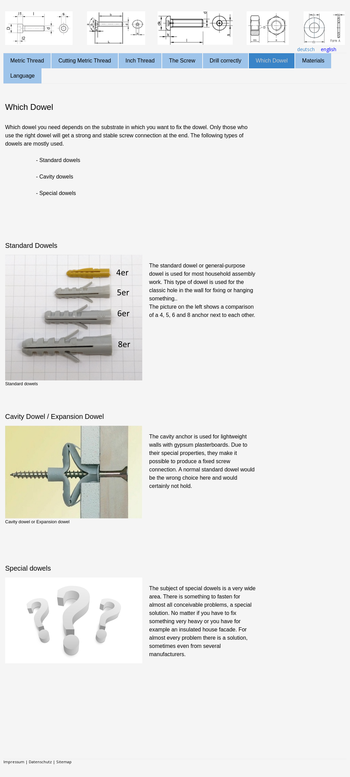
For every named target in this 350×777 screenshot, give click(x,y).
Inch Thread (140, 61)
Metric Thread (27, 61)
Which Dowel (272, 61)
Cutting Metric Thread (84, 61)
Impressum (13, 761)
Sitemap (64, 761)
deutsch (306, 49)
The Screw (182, 61)
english (328, 49)
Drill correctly (225, 61)
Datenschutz (40, 761)
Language (22, 76)
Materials (313, 61)
